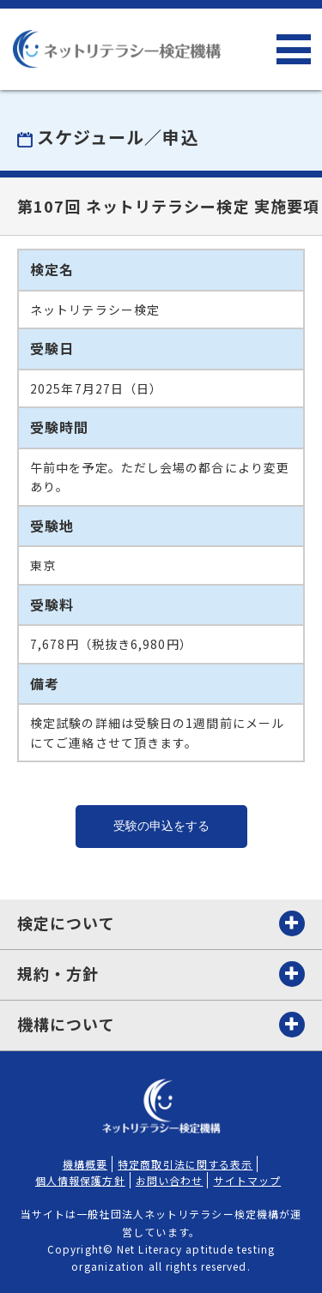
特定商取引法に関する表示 (185, 1164)
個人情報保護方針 (80, 1180)
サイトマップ (248, 1180)
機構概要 (85, 1164)
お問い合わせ (170, 1180)
